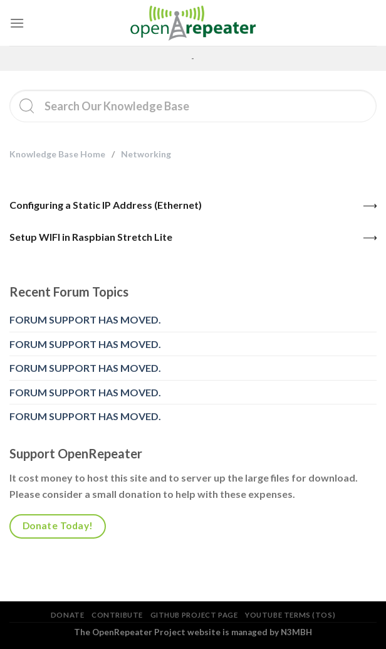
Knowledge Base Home (57, 154)
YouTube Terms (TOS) (290, 615)
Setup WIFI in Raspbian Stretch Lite (90, 237)
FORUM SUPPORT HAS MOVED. (85, 319)
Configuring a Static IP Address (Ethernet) (105, 205)
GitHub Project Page (194, 615)
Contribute (117, 615)
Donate (67, 615)
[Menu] (16, 23)
